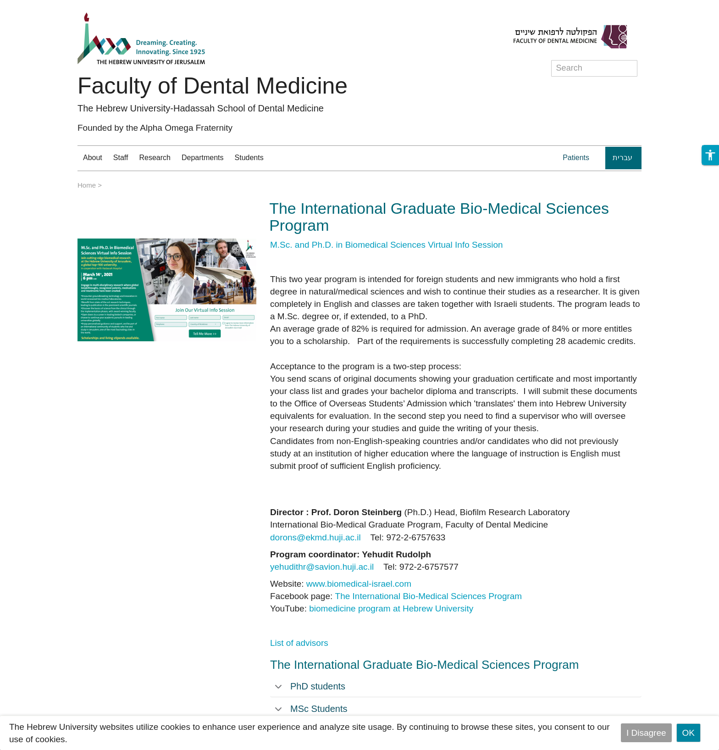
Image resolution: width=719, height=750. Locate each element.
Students (249, 157)
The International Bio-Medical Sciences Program (428, 596)
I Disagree (646, 733)
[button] (710, 155)
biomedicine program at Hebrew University (391, 608)
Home (86, 185)
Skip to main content (39, 6)
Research (154, 157)
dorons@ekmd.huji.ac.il (315, 537)
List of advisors (299, 643)
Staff (120, 157)
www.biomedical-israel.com (358, 584)
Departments (203, 157)
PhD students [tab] (310, 686)
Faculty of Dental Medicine (212, 86)
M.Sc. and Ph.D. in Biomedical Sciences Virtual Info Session (386, 245)
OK (688, 733)
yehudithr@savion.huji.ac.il (322, 567)
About (92, 157)
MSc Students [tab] (311, 709)
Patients (576, 157)
